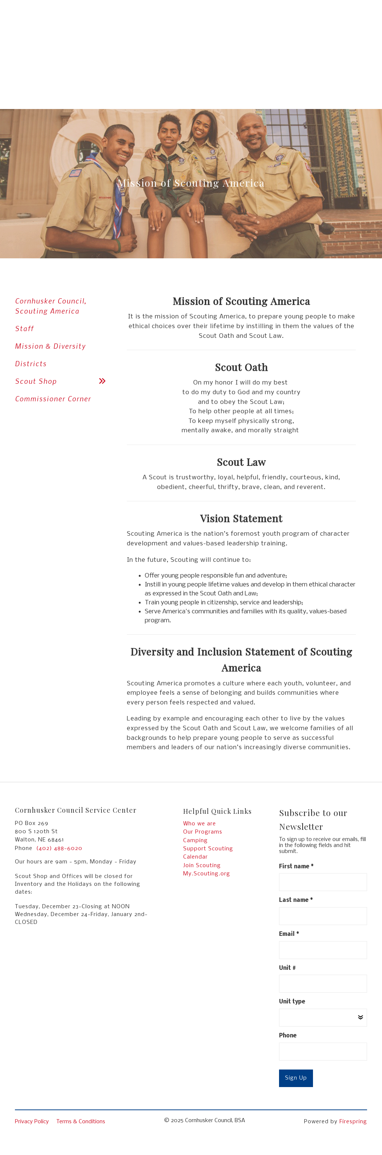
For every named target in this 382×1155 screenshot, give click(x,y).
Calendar (195, 857)
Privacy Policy (32, 1122)
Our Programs (202, 832)
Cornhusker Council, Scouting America (51, 305)
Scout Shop (63, 381)
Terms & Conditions (80, 1122)
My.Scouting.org (206, 874)
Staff (24, 328)
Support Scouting (208, 849)
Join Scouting (202, 866)
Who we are (199, 824)
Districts (31, 363)
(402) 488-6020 (59, 849)
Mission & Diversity (50, 346)
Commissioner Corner (53, 398)
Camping (195, 841)
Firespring (353, 1122)
